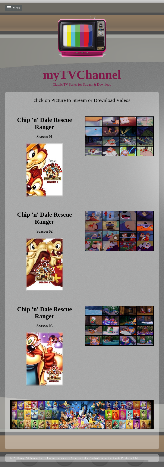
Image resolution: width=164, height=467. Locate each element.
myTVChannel (82, 74)
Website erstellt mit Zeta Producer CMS (114, 458)
